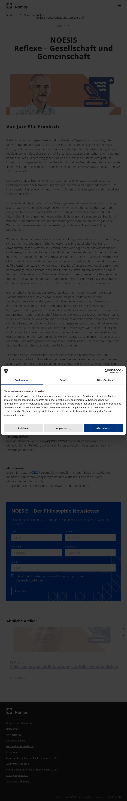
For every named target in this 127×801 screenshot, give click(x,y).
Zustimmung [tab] (22, 380)
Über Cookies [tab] (105, 380)
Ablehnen (23, 428)
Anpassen (63, 428)
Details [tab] (63, 380)
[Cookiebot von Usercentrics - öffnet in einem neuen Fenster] (109, 371)
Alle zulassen (103, 428)
